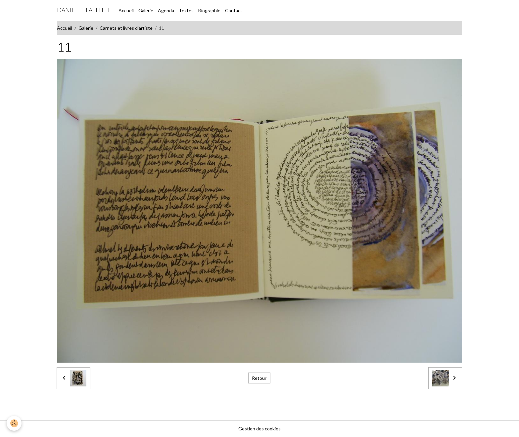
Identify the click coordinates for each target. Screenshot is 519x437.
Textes (186, 10)
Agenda (166, 10)
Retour (259, 378)
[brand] (84, 10)
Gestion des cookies (259, 428)
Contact (233, 10)
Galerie (145, 10)
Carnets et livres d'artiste (126, 28)
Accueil (126, 10)
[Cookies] (14, 423)
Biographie (209, 10)
